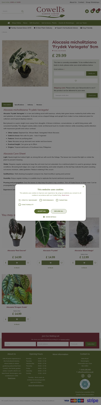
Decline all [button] (58, 211)
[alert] (50, 202)
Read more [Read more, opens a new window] (65, 195)
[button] (50, 217)
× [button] (83, 186)
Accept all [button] (42, 211)
